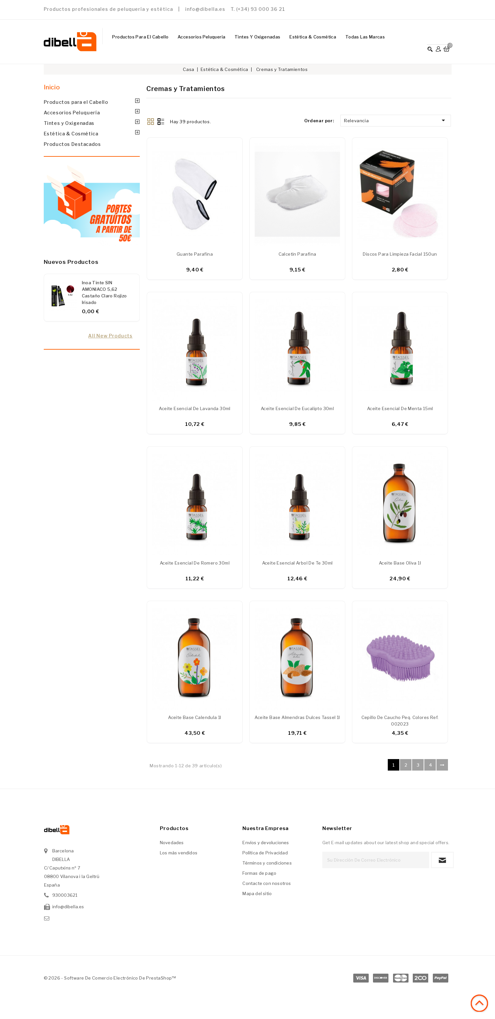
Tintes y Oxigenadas (258, 36)
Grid (150, 121)
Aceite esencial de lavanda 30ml (194, 409)
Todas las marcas (365, 36)
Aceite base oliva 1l (400, 564)
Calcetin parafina (297, 254)
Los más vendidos (178, 855)
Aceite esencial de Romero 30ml (195, 564)
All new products (110, 336)
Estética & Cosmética (312, 36)
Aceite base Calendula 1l (194, 719)
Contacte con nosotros (266, 885)
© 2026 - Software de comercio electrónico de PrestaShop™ (110, 980)
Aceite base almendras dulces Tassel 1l (297, 719)
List (161, 121)
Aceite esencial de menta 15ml (400, 409)
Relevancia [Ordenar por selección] (395, 120)
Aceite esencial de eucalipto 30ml (297, 409)
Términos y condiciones (266, 865)
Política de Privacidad (264, 855)
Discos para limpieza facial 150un (400, 254)
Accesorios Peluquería (201, 36)
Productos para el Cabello (140, 36)
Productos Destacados (72, 144)
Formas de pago (259, 875)
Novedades (172, 844)
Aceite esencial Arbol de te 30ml (297, 564)
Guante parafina (195, 254)
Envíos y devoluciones (265, 844)
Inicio (52, 87)
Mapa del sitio (257, 895)
